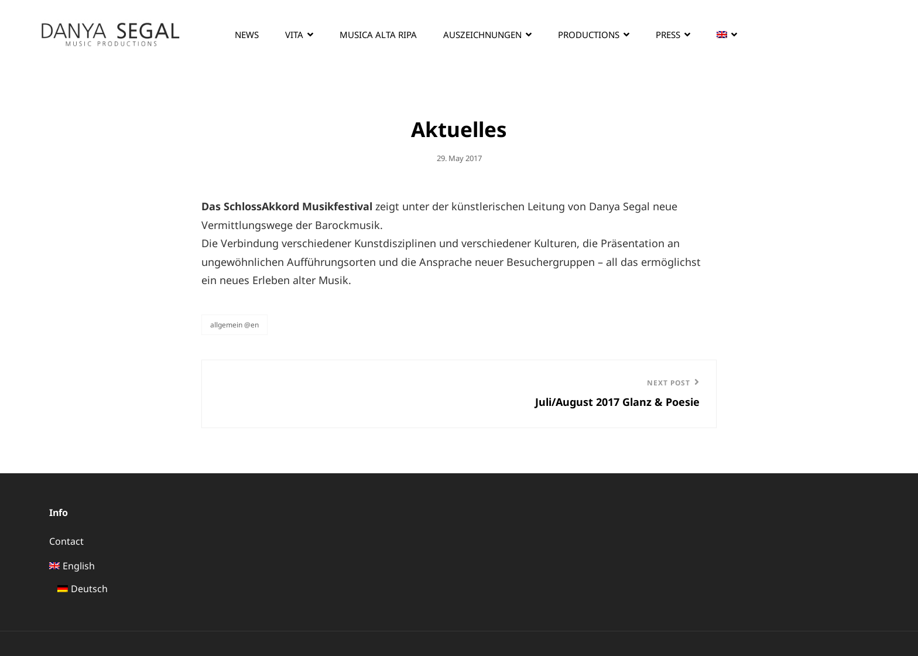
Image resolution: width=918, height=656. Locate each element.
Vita (294, 34)
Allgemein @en (234, 325)
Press (668, 34)
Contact (66, 541)
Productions (588, 34)
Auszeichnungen (482, 34)
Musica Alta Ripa (378, 34)
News (247, 34)
